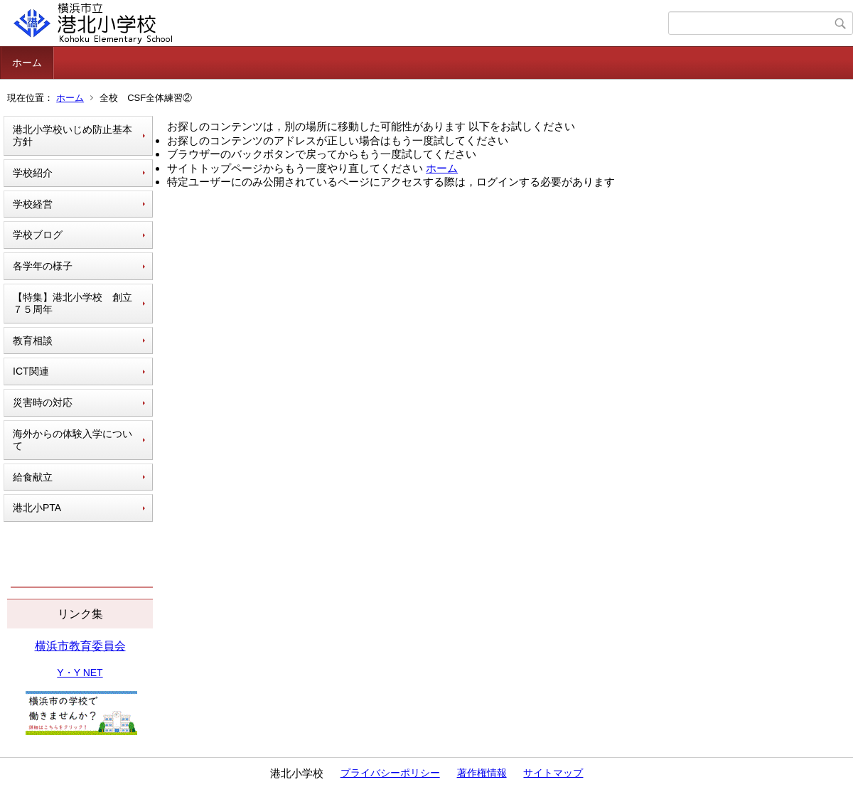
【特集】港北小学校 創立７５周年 (72, 303)
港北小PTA (37, 507)
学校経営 (33, 204)
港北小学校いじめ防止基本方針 (72, 135)
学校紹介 (33, 172)
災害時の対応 (43, 402)
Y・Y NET (79, 672)
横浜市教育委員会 (80, 646)
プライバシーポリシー (390, 772)
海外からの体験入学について (72, 439)
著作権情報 (482, 772)
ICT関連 (31, 371)
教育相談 (33, 340)
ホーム (27, 62)
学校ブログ (38, 234)
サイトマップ (553, 772)
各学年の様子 (43, 266)
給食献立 (33, 477)
